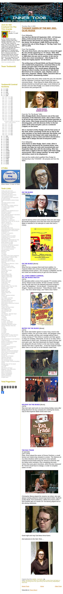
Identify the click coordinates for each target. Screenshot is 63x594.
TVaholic (3, 312)
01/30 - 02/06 (7, 130)
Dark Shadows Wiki (6, 274)
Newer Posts (25, 586)
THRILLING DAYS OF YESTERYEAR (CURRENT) (8, 191)
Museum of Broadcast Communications (7, 343)
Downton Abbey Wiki (6, 275)
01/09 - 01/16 (7, 133)
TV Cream (4, 345)
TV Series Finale (5, 320)
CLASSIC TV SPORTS (7, 233)
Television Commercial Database (9, 350)
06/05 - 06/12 (7, 115)
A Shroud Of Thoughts (7, 258)
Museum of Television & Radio (9, 341)
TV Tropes (4, 329)
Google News (4, 377)
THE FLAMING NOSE (7, 196)
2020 (4, 138)
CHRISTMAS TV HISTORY (8, 237)
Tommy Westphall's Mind (7, 246)
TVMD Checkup (5, 340)
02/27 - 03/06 (7, 128)
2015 (4, 146)
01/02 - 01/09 (7, 134)
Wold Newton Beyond (6, 302)
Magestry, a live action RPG (8, 369)
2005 (4, 162)
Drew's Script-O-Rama (7, 348)
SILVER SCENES (5, 213)
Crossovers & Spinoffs (7, 243)
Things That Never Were (7, 307)
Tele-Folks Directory (47, 581)
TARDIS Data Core (6, 292)
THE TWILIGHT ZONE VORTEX (9, 205)
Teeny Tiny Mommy (6, 370)
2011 (4, 152)
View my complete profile (8, 62)
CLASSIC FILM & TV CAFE (8, 236)
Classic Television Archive (8, 295)
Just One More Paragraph (8, 353)
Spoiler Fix (4, 319)
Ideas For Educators (6, 372)
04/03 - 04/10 (7, 125)
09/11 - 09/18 (7, 104)
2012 (4, 150)
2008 (4, 157)
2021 (4, 136)
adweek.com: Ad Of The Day (8, 336)
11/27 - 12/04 (7, 98)
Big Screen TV (43, 580)
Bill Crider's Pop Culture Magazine (10, 255)
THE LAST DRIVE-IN (6, 224)
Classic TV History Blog (7, 266)
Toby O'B (12, 31)
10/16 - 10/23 (7, 103)
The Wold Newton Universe (8, 300)
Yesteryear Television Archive (8, 324)
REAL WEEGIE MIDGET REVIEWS (10, 214)
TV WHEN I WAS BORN (7, 206)
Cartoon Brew (4, 306)
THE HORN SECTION (7, 228)
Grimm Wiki (4, 278)
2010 (4, 154)
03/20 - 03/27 (7, 127)
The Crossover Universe (7, 249)
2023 (4, 94)
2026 (4, 89)
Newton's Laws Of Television (8, 346)
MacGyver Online (5, 284)
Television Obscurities (7, 323)
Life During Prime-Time (31, 581)
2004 (4, 163)
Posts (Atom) (33, 590)
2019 (4, 139)
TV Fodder (4, 317)
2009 (4, 155)
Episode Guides (5, 250)
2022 (4, 95)
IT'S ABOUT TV (5, 225)
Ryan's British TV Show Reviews (9, 335)
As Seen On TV (35, 580)
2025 (4, 90)
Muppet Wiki (4, 290)
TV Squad (3, 254)
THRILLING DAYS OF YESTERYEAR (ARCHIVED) (8, 194)
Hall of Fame (50, 580)
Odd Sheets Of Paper (6, 368)
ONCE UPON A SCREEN (8, 217)
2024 (4, 92)
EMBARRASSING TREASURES (9, 230)
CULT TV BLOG (5, 234)
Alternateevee (28, 580)
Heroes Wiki (4, 279)
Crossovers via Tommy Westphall (9, 245)
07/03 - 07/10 (7, 112)
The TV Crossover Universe (8, 247)
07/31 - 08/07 (7, 109)
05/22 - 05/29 (7, 118)
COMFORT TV (5, 232)
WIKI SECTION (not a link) (8, 267)
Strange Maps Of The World (8, 364)
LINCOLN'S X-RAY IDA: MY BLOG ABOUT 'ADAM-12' (10, 222)
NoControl (4, 251)
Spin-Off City (40, 581)
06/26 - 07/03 (7, 113)
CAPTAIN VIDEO (5, 238)
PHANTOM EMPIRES (7, 216)
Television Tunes (5, 349)
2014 (4, 147)
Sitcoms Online (5, 333)
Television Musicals (6, 357)
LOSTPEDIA (4, 283)
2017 (4, 142)
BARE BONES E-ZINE (7, 242)
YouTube (3, 253)
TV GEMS (4, 209)
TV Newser (4, 296)
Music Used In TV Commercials (9, 352)
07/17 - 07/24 (7, 110)
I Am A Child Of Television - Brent (9, 263)
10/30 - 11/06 (7, 101)
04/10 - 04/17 (7, 124)
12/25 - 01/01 (7, 97)
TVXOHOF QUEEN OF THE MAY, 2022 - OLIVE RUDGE (12, 122)
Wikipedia (3, 269)
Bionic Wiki (4, 273)
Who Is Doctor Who (6, 358)
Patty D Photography (6, 373)
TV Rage (3, 328)
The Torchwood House (7, 360)
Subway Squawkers (6, 374)
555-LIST (3, 366)
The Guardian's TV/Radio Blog (9, 257)
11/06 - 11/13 (7, 100)
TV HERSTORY (5, 208)
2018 (4, 141)
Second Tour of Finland (7, 356)
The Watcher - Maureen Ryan (9, 313)
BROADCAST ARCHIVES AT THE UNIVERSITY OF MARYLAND (10, 240)
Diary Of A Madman (6, 299)
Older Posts (58, 586)
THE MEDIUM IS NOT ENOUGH (9, 197)
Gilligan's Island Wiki (6, 276)
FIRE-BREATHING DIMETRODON (10, 229)
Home (42, 586)
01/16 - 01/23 (7, 131)
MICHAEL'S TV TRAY (7, 218)
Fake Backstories (5, 308)
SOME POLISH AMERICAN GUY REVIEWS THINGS (10, 211)
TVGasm (3, 316)
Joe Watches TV (5, 265)
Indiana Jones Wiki (6, 280)
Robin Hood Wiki (5, 291)
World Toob (24, 582)
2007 (4, 159)
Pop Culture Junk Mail (7, 298)
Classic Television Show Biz (8, 325)
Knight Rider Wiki (5, 282)
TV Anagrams (4, 365)
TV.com (3, 327)
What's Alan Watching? (7, 259)
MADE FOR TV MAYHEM (8, 220)
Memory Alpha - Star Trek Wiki (9, 286)
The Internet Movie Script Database (10, 339)
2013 (4, 149)
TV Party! (3, 332)
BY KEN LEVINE (5, 199)
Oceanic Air (4, 354)
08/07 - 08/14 (7, 107)
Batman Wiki (4, 271)
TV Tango (3, 331)
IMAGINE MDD (5, 226)
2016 (4, 144)
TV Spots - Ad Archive (7, 321)
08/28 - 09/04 (7, 106)
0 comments (40, 579)
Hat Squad (55, 580)
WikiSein (3, 294)
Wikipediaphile (56, 581)
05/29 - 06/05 (7, 116)
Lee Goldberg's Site (6, 309)
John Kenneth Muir (6, 311)
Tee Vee (3, 337)
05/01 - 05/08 (7, 119)
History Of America (6, 376)
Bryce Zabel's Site (6, 315)
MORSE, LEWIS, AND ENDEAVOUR (7, 288)
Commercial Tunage (6, 270)
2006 (4, 160)
